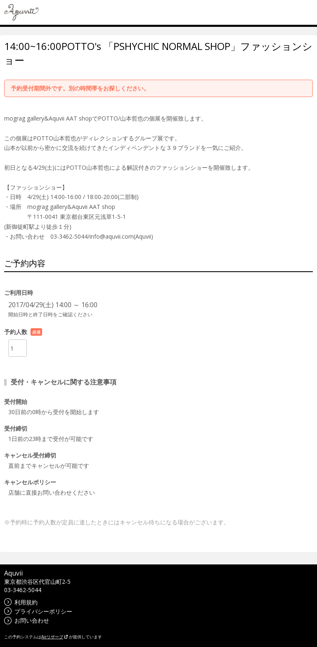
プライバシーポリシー (38, 611)
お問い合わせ (26, 620)
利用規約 (21, 602)
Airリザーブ (54, 637)
